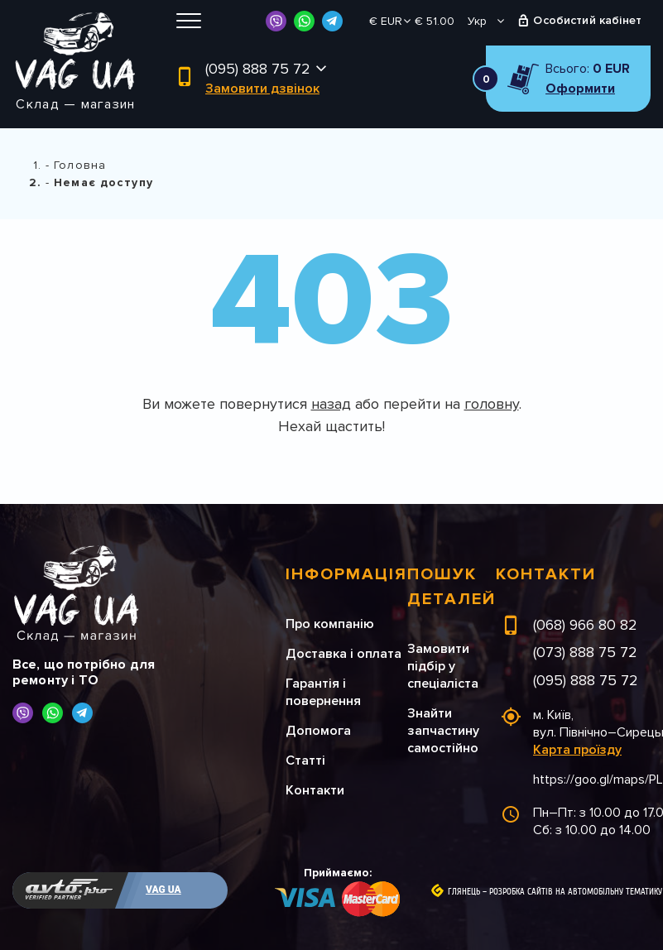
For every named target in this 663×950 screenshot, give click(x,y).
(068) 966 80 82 (585, 625)
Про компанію (330, 624)
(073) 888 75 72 (585, 652)
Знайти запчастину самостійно (443, 730)
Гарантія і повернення (323, 692)
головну (491, 404)
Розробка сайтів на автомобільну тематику (575, 892)
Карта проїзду (577, 749)
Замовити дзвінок (262, 88)
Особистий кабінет (587, 20)
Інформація (346, 574)
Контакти (315, 790)
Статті (305, 760)
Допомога (318, 730)
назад (331, 404)
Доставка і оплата (343, 653)
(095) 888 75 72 (257, 69)
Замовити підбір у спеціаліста (442, 666)
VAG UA (163, 889)
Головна (80, 165)
